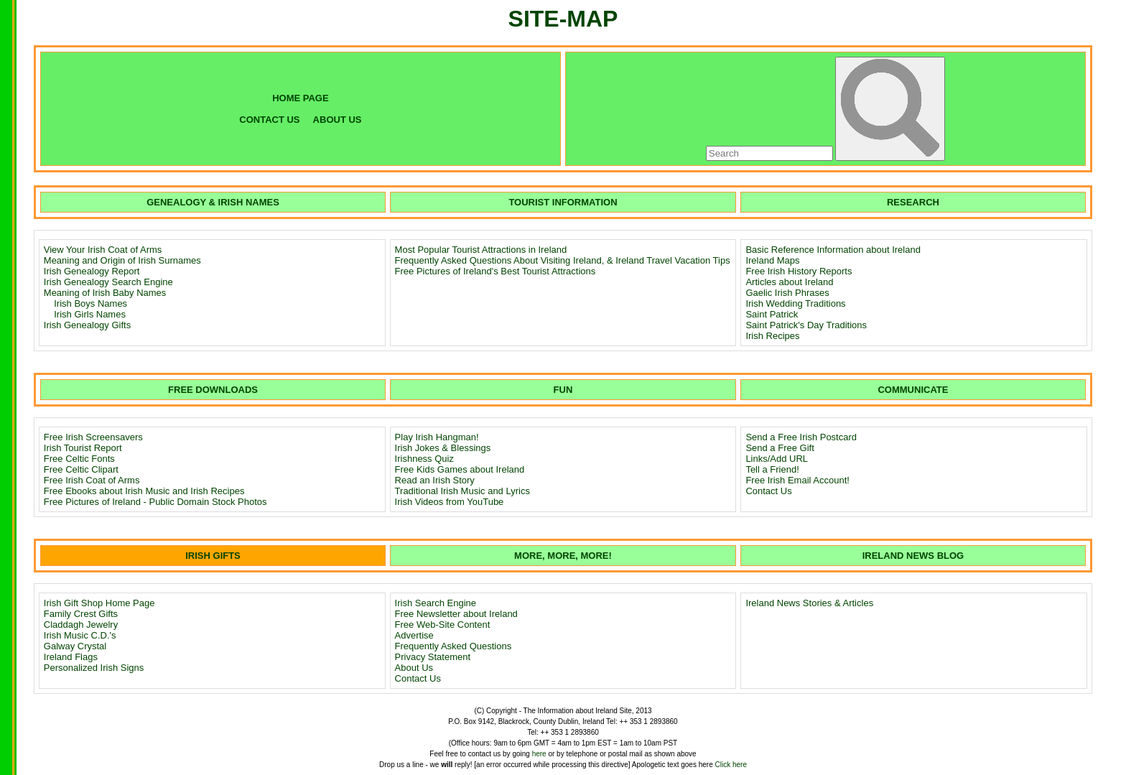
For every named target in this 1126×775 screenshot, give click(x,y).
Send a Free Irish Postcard (801, 437)
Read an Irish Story (435, 480)
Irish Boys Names (90, 303)
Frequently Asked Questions (453, 646)
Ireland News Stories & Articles (809, 603)
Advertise (414, 635)
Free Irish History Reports (798, 271)
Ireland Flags (71, 656)
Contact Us (768, 491)
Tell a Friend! (772, 469)
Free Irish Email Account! (797, 480)
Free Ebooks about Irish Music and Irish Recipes (144, 491)
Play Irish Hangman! (437, 437)
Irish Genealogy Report (92, 271)
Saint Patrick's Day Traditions (806, 325)
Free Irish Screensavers (93, 437)
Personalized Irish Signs (94, 667)
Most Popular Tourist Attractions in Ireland (481, 249)
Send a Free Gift (779, 447)
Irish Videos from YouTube (449, 501)
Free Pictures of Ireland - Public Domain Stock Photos (155, 501)
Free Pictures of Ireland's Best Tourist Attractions (495, 271)
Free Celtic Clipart (81, 469)
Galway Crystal (75, 646)
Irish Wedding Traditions (795, 303)
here (539, 754)
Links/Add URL (776, 458)
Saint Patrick (771, 314)
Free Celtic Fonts (79, 458)
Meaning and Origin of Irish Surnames (122, 260)
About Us (414, 667)
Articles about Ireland (789, 282)
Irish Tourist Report (83, 447)
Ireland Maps (772, 260)
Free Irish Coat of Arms (92, 480)
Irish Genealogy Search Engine (108, 282)
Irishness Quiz (424, 458)
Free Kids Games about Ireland (460, 469)
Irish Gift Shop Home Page (99, 603)
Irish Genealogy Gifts (87, 325)
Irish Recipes (772, 335)
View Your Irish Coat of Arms (103, 249)
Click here (731, 765)
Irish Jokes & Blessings (443, 447)
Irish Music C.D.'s (80, 635)
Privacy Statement (433, 656)
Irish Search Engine (435, 603)
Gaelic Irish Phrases (787, 292)
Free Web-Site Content (442, 624)
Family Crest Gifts (81, 613)
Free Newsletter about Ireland (456, 613)
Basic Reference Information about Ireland (833, 249)
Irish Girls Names (90, 314)
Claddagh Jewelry (81, 624)
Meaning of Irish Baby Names (105, 292)
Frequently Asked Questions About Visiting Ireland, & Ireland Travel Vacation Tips (562, 260)
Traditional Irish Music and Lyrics (462, 491)
